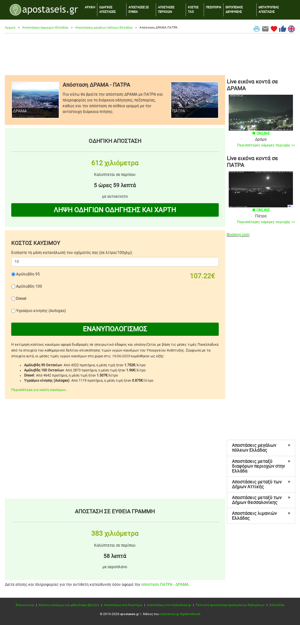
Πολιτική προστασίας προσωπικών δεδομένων (230, 605)
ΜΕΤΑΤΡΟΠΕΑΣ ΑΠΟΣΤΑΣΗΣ (269, 9)
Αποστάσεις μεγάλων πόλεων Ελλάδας (104, 27)
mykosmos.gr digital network (179, 614)
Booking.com (238, 234)
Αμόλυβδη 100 (29, 286)
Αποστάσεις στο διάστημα (123, 605)
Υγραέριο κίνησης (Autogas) (41, 310)
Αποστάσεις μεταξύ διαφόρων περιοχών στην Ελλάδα (261, 466)
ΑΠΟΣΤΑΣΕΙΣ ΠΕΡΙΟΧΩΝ (166, 9)
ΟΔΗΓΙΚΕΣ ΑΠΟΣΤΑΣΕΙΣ (107, 9)
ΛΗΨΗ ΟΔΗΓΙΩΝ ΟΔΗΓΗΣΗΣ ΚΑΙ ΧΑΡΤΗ (115, 210)
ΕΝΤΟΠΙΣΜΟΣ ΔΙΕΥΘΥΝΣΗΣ (234, 9)
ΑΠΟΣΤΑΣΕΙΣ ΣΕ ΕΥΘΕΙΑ (138, 9)
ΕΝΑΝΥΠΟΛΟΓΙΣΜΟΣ (115, 329)
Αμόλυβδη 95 (28, 274)
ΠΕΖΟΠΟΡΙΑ (213, 7)
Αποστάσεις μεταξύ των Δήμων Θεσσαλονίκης (261, 500)
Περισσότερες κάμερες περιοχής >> (266, 145)
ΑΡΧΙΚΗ (90, 7)
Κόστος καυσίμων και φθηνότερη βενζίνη (69, 605)
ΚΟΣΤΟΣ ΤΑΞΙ (193, 9)
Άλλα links (276, 605)
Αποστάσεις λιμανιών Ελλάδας (261, 516)
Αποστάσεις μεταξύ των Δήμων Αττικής (261, 484)
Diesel (21, 298)
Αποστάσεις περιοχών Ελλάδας (45, 27)
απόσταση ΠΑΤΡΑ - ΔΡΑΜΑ (165, 584)
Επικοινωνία (25, 605)
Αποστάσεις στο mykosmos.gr (169, 605)
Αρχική (10, 27)
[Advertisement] (150, 54)
